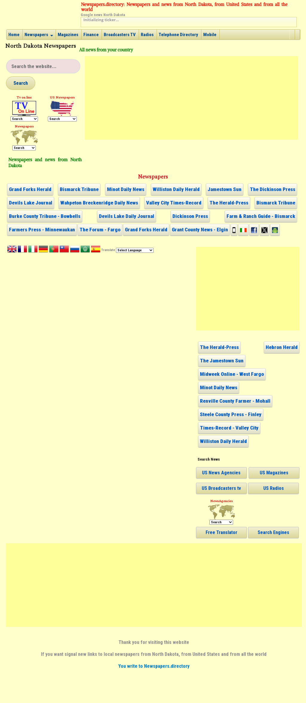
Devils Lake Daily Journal (126, 216)
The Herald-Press (228, 203)
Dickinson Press (190, 216)
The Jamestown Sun (222, 361)
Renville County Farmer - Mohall (235, 401)
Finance (91, 34)
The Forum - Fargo (99, 230)
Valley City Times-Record (173, 203)
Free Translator (221, 532)
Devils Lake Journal (30, 203)
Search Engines (273, 532)
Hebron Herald (282, 347)
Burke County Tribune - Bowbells (44, 216)
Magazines (68, 34)
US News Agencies (221, 473)
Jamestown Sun (224, 189)
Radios (147, 34)
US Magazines (274, 473)
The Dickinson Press (272, 189)
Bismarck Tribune (79, 189)
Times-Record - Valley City (229, 428)
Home (13, 34)
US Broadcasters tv (221, 488)
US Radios (273, 488)
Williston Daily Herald (176, 189)
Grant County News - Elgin (200, 230)
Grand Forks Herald (30, 189)
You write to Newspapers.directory (153, 666)
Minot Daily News (125, 189)
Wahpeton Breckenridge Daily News (99, 203)
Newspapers (36, 34)
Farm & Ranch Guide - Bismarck (261, 216)
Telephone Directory (178, 34)
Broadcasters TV (120, 34)
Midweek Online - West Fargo (232, 374)
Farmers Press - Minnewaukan (42, 230)
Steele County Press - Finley (230, 414)
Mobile (209, 34)
